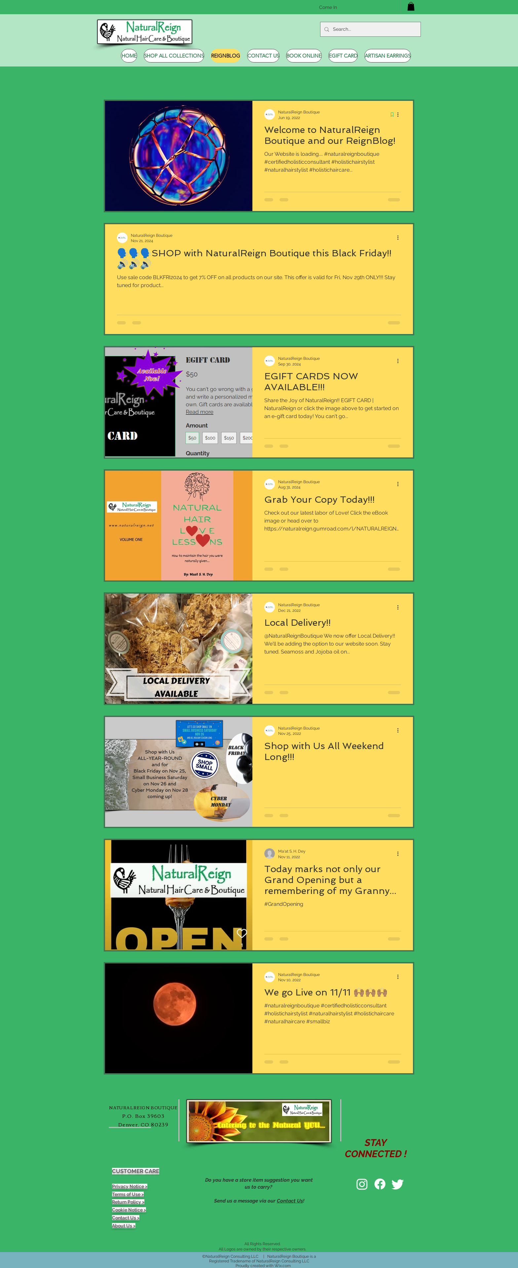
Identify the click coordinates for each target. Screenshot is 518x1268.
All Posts (135, 79)
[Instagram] (362, 1184)
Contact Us (290, 1201)
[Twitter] (397, 1184)
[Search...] (370, 29)
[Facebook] (380, 1184)
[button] (411, 6)
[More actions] (400, 114)
